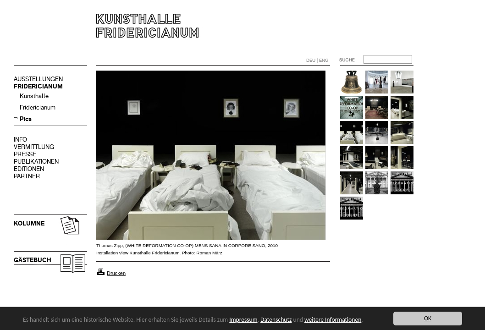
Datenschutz (276, 320)
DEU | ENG (317, 60)
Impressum (243, 320)
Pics (26, 119)
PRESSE (25, 154)
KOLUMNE (29, 223)
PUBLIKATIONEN (36, 161)
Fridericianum (37, 107)
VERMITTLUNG (34, 146)
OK (427, 318)
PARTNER (27, 176)
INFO (20, 139)
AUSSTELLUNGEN (38, 79)
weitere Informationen (332, 320)
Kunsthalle (34, 96)
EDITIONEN (29, 168)
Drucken (116, 273)
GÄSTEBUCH (32, 260)
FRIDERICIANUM (38, 86)
